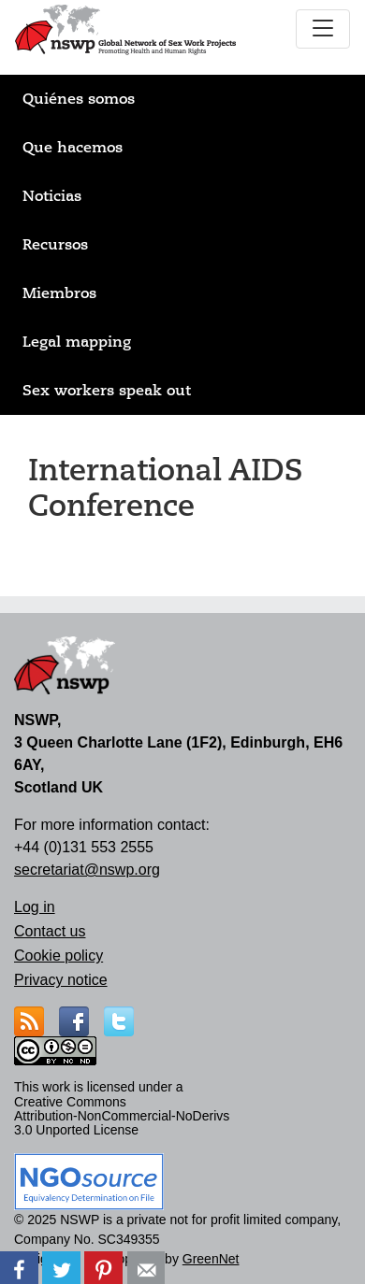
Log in (34, 907)
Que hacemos (72, 147)
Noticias (51, 196)
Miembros (59, 293)
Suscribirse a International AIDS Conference (35, 558)
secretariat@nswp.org (87, 869)
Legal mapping (76, 342)
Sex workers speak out (106, 390)
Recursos (55, 244)
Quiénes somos (78, 99)
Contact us (49, 931)
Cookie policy (58, 955)
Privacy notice (61, 980)
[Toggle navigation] (323, 29)
